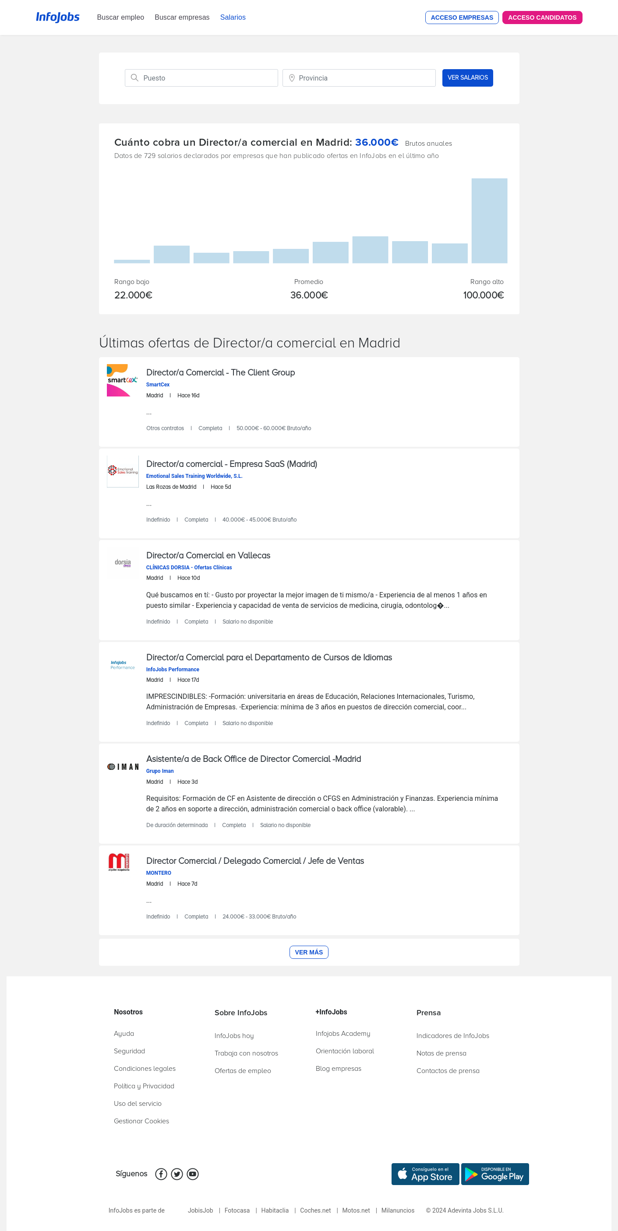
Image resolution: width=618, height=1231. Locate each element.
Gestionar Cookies (141, 1121)
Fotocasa (237, 1210)
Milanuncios (398, 1210)
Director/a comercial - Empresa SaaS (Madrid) (231, 464)
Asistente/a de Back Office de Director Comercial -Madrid (253, 759)
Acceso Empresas (462, 17)
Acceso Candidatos (542, 17)
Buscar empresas (182, 17)
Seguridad (129, 1051)
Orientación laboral (345, 1051)
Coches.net (315, 1210)
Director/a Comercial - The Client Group (220, 373)
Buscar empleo (121, 17)
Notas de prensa (441, 1053)
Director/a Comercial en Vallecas (208, 556)
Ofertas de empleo (243, 1070)
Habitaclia (275, 1210)
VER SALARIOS (468, 77)
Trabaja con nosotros (246, 1053)
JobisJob (200, 1210)
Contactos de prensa (448, 1070)
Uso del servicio (138, 1103)
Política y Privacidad (144, 1086)
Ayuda (124, 1033)
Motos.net (356, 1210)
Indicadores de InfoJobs (453, 1035)
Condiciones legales (145, 1068)
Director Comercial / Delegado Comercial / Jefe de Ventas (255, 861)
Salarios (233, 17)
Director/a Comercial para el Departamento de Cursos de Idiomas (269, 657)
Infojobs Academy (343, 1033)
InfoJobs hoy (234, 1035)
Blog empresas (338, 1068)
